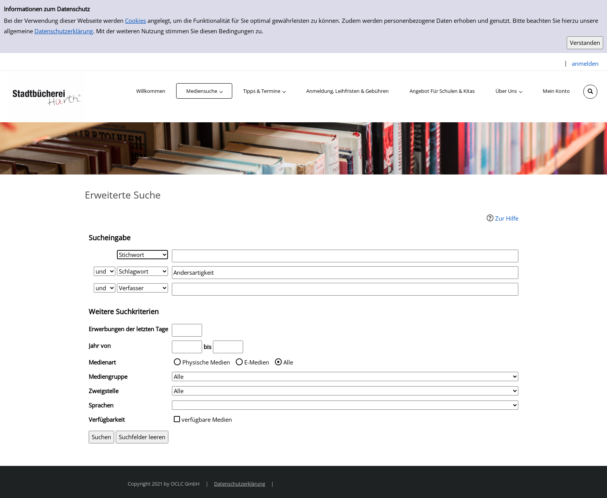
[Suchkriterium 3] (142, 288)
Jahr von (100, 345)
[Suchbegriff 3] (345, 289)
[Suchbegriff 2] (345, 272)
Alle (288, 362)
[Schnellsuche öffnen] (590, 92)
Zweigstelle (103, 391)
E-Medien (256, 362)
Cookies (135, 20)
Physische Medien (206, 362)
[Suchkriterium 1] (142, 254)
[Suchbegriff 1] (345, 256)
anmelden (585, 63)
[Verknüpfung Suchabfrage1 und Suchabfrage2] (104, 271)
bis (207, 347)
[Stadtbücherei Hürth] (46, 96)
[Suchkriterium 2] (142, 271)
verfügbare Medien (207, 419)
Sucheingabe (109, 237)
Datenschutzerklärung (63, 31)
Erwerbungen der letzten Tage (128, 329)
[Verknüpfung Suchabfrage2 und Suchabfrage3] (104, 288)
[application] (204, 91)
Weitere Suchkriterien (124, 311)
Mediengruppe (108, 376)
